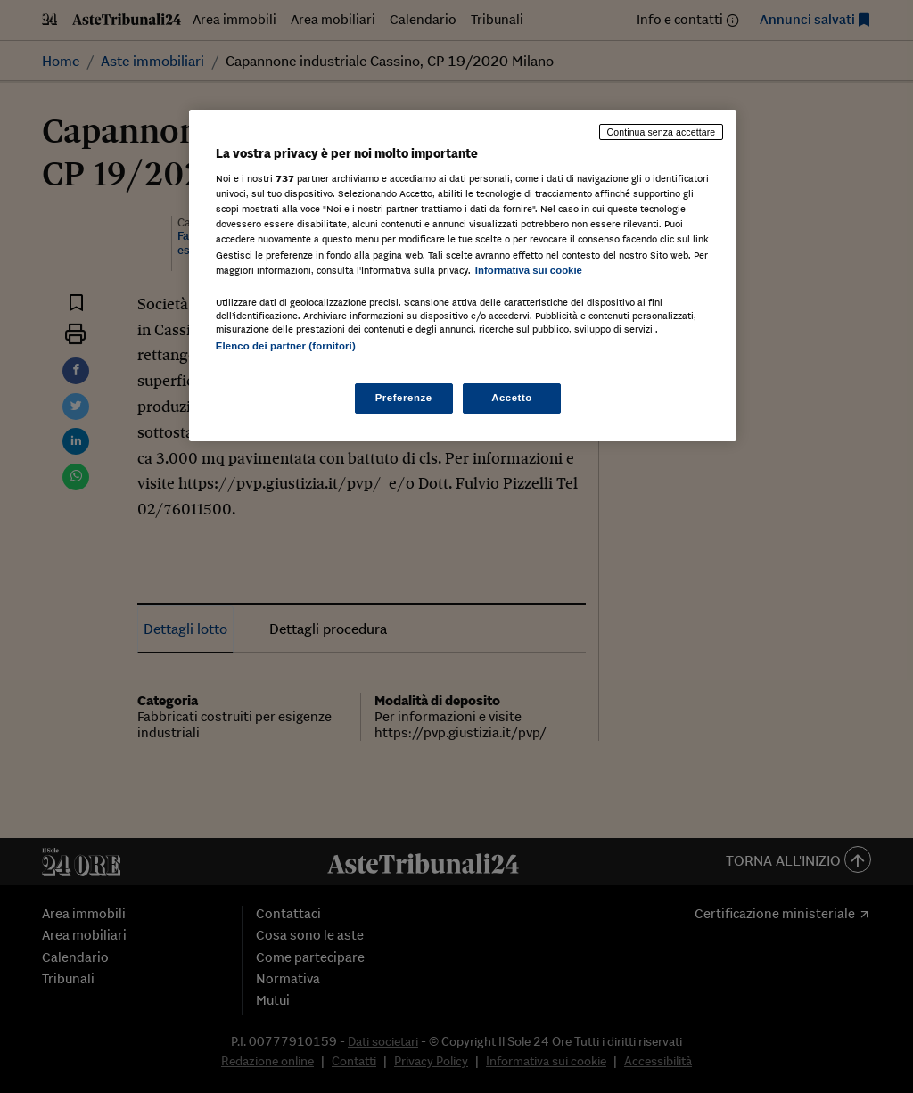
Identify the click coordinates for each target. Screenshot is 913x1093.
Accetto (511, 397)
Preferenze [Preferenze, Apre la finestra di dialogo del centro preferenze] (403, 397)
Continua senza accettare (661, 132)
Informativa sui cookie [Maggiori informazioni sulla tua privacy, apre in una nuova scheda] (528, 270)
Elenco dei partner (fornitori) (286, 346)
